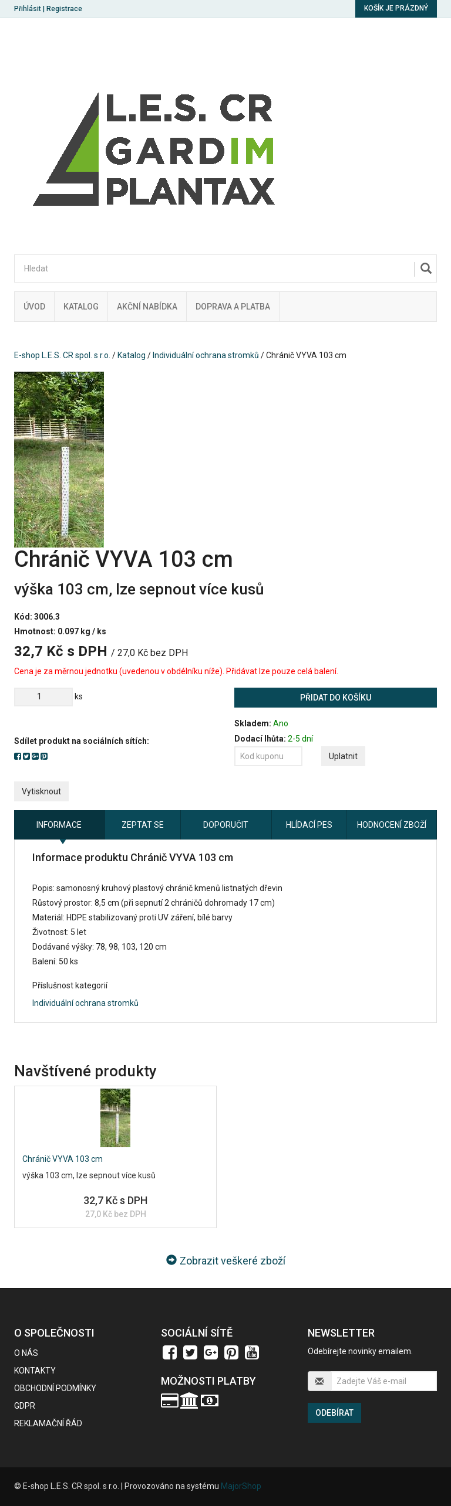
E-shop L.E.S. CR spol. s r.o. (62, 355)
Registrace (64, 9)
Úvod (34, 306)
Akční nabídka (147, 306)
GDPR (24, 1405)
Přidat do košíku (335, 697)
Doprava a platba (233, 306)
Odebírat (334, 1412)
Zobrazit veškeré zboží (225, 1261)
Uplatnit (343, 756)
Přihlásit (27, 9)
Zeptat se (143, 825)
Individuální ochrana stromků (206, 355)
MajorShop (241, 1486)
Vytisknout (41, 791)
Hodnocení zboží (391, 825)
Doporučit (225, 825)
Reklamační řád (48, 1423)
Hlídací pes (309, 825)
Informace (59, 825)
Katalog (81, 306)
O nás (26, 1353)
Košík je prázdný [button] (396, 8)
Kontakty (35, 1370)
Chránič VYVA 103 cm (62, 1159)
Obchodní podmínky (55, 1388)
